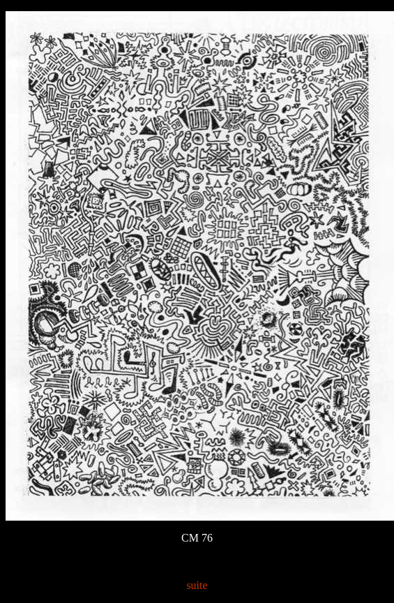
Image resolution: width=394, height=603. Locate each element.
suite (196, 585)
